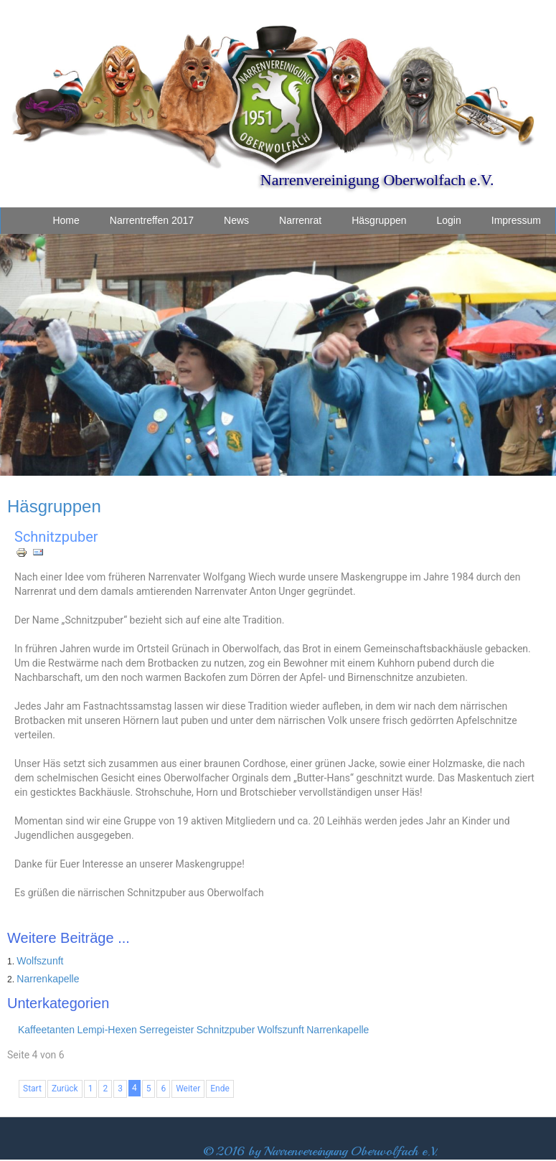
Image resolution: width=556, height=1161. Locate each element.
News (236, 220)
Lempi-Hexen (107, 1029)
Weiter (188, 1089)
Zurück (65, 1089)
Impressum (516, 220)
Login (449, 220)
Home (65, 220)
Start (32, 1089)
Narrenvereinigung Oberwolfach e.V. (377, 180)
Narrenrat (300, 220)
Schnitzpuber (56, 536)
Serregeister (166, 1029)
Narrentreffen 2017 (152, 220)
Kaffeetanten (46, 1029)
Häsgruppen (379, 220)
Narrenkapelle (48, 978)
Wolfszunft (40, 961)
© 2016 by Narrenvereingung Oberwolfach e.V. (320, 1151)
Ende (220, 1089)
